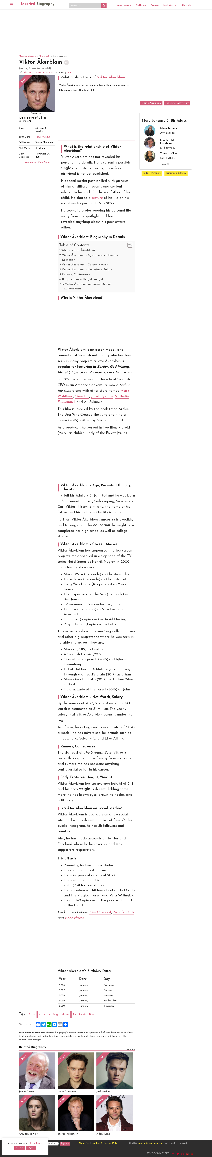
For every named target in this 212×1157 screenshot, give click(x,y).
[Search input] (86, 5)
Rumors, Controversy (76, 274)
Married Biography (28, 56)
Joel (69, 72)
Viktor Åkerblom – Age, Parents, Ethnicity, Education (90, 257)
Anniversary (124, 5)
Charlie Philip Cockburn (168, 142)
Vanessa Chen (168, 153)
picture (97, 198)
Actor (32, 1014)
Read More (36, 1143)
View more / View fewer (37, 163)
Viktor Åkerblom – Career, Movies (85, 264)
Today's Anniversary (151, 103)
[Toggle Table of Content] (128, 245)
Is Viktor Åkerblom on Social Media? (86, 284)
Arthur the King (48, 1014)
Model (65, 1014)
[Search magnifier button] (104, 5)
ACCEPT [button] (19, 1148)
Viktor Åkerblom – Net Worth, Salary (87, 269)
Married (38, 4)
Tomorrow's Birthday (176, 173)
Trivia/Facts (74, 288)
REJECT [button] (31, 1148)
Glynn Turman (168, 128)
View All (165, 164)
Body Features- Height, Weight (82, 279)
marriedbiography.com (150, 1143)
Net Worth (169, 5)
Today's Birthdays (152, 173)
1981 (49, 137)
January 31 (40, 137)
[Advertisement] (106, 31)
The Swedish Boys (84, 1014)
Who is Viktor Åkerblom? (78, 250)
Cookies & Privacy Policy (105, 1143)
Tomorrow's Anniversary (177, 103)
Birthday (141, 5)
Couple (155, 5)
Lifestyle (186, 5)
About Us (84, 1143)
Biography (45, 56)
